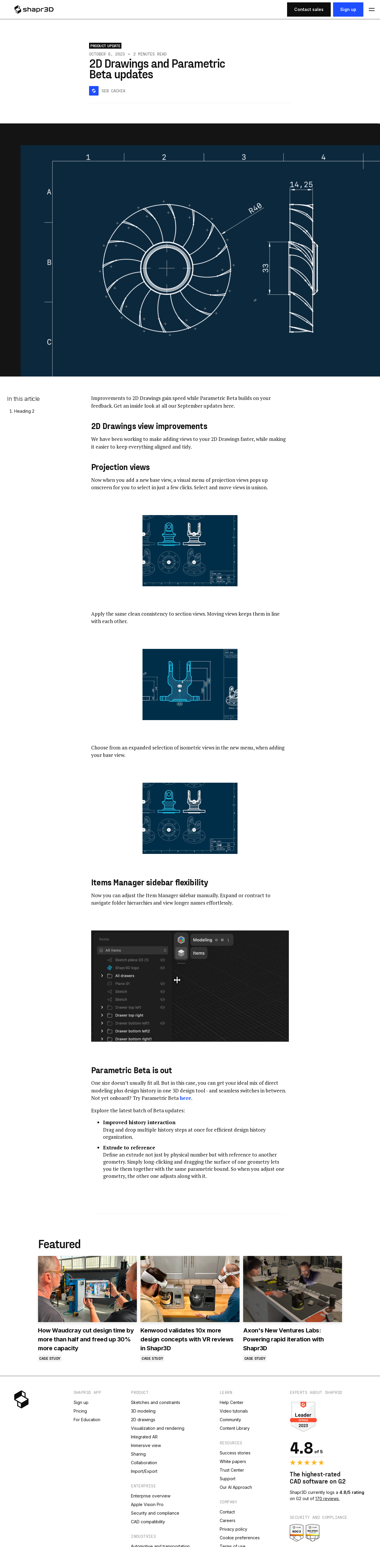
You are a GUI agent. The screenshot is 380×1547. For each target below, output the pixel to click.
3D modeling (143, 1410)
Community (230, 1419)
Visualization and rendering (157, 1428)
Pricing (80, 1410)
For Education (87, 1419)
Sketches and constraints (155, 1402)
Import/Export (144, 1471)
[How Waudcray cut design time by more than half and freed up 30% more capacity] (87, 1289)
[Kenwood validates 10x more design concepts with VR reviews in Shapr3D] (189, 1289)
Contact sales (309, 9)
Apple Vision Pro (147, 1504)
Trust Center (232, 1470)
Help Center (231, 1402)
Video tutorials (234, 1410)
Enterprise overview (150, 1495)
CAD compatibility (148, 1521)
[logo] (41, 9)
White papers (233, 1461)
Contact (227, 1511)
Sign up (348, 9)
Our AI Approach (236, 1487)
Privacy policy (233, 1529)
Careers (227, 1520)
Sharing (138, 1454)
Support (227, 1478)
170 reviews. (327, 1498)
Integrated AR (144, 1436)
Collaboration (144, 1462)
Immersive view (146, 1445)
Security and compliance (155, 1513)
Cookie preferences (240, 1537)
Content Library (235, 1428)
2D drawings (143, 1419)
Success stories (235, 1452)
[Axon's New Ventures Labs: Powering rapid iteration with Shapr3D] (292, 1289)
